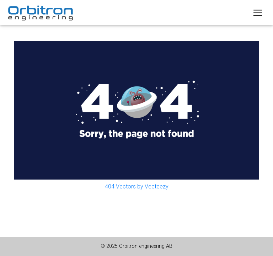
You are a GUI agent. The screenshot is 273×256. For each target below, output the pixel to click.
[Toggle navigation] (257, 13)
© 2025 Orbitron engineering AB (136, 246)
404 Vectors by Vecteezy (136, 186)
